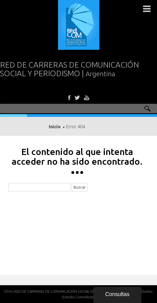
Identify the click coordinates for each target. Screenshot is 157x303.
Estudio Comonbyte (78, 297)
